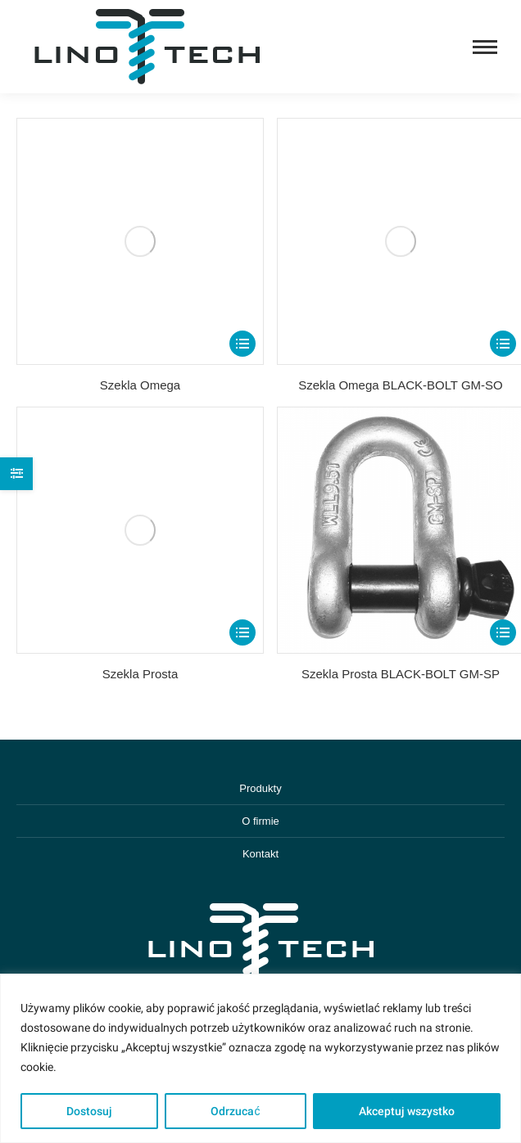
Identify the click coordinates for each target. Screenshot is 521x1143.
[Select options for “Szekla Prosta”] (242, 632)
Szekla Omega (140, 385)
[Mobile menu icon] (485, 47)
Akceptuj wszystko (407, 1111)
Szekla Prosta (140, 674)
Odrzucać (235, 1111)
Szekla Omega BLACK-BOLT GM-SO (400, 385)
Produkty (260, 788)
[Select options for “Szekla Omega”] (242, 344)
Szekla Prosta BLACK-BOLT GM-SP (400, 674)
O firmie (260, 821)
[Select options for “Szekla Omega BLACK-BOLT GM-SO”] (503, 344)
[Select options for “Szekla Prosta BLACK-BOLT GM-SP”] (503, 632)
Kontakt (260, 854)
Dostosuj (89, 1111)
